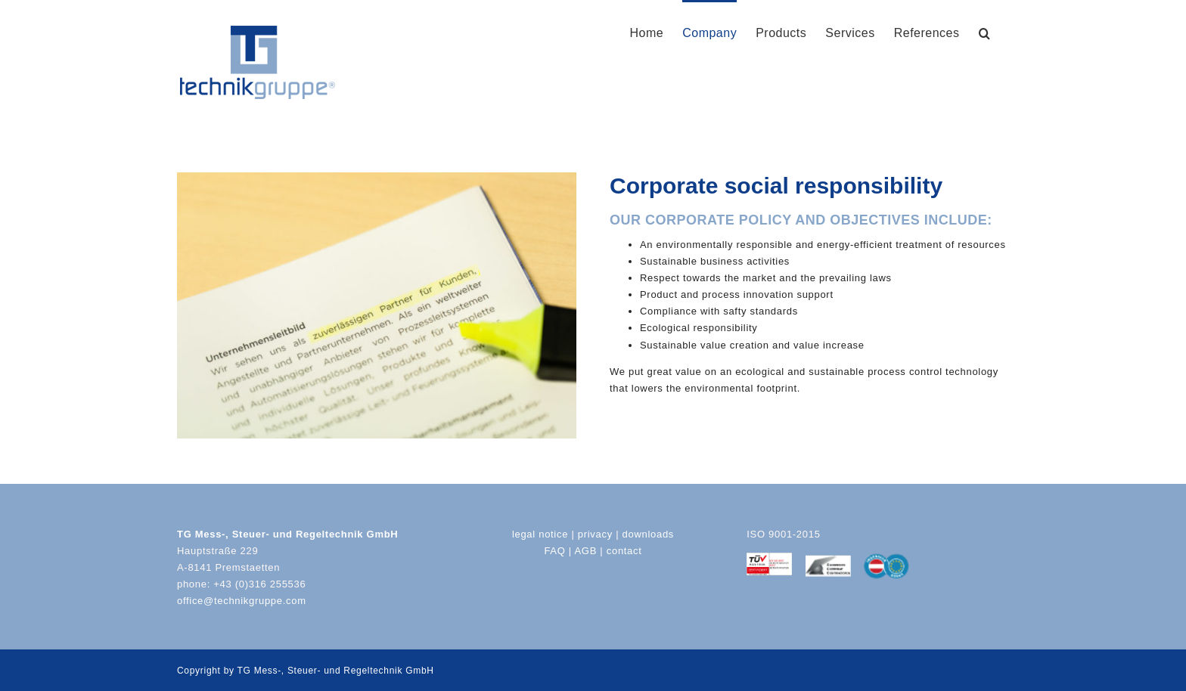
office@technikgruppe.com (241, 600)
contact (624, 550)
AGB (585, 550)
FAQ (554, 550)
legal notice (540, 534)
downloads (648, 534)
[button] (985, 32)
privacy (595, 534)
